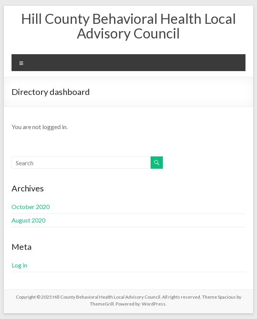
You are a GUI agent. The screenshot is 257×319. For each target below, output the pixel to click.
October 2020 (31, 206)
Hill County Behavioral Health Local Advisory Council (128, 26)
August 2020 (28, 220)
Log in (19, 265)
